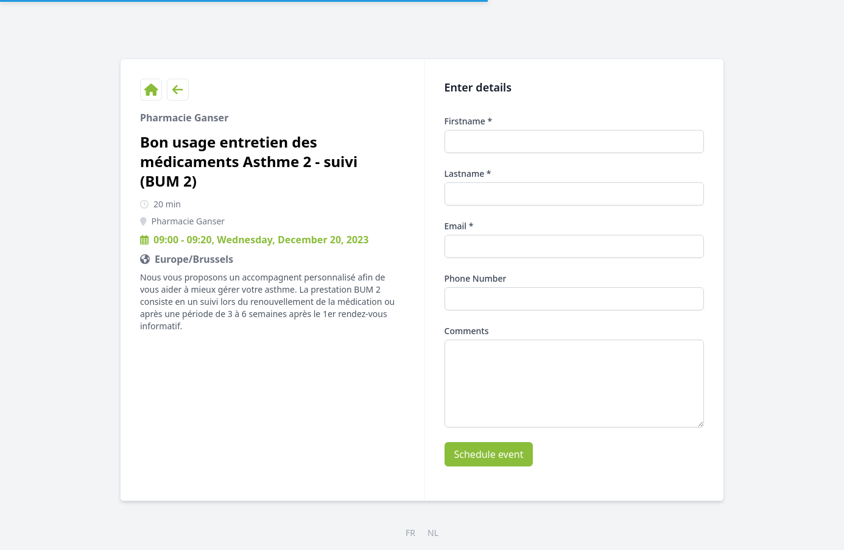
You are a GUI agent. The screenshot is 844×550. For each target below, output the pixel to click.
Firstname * (469, 121)
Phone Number (476, 278)
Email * (459, 226)
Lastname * (468, 173)
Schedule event (489, 454)
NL (432, 532)
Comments (467, 331)
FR (410, 532)
